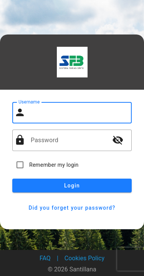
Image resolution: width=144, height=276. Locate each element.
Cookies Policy (84, 258)
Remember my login (54, 165)
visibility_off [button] (118, 140)
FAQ (45, 258)
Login (72, 185)
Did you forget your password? (72, 208)
